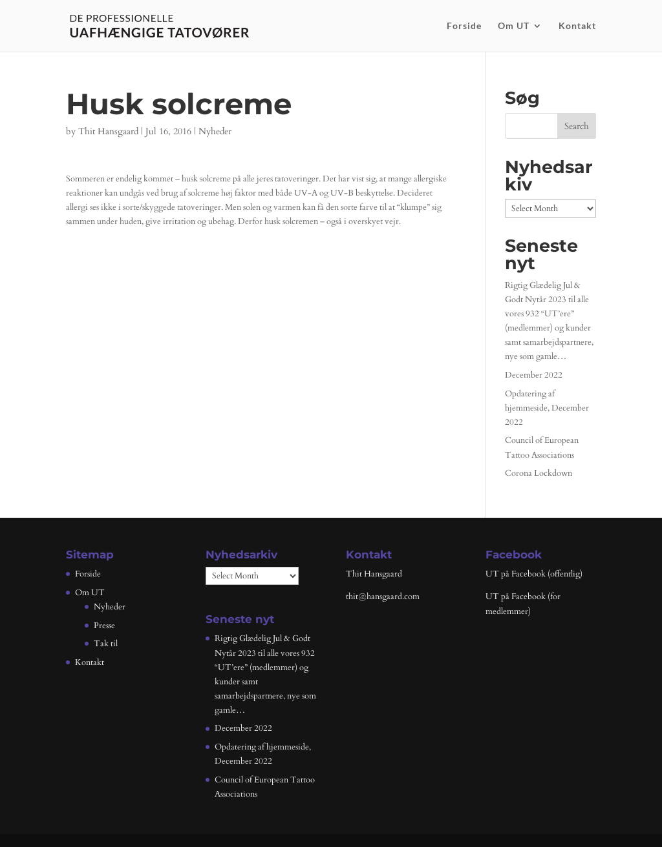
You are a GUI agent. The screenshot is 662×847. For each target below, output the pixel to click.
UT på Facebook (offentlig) (534, 574)
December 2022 (533, 375)
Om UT (513, 26)
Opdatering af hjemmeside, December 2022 (547, 408)
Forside (464, 26)
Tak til (106, 643)
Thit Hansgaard (108, 131)
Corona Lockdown (538, 473)
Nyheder (214, 131)
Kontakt (577, 26)
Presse (104, 625)
